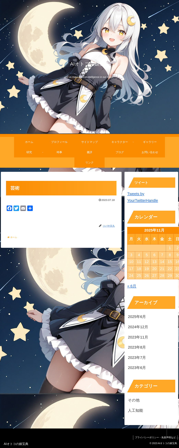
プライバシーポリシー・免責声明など (155, 437)
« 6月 (131, 286)
